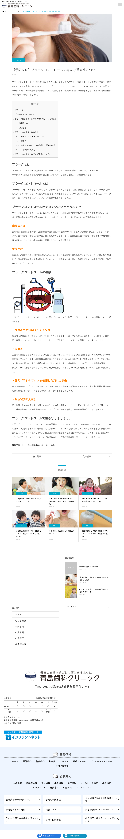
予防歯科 (19, 626)
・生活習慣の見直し (25, 150)
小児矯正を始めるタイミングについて (101, 820)
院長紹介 (40, 761)
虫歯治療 (17, 783)
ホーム (15, 761)
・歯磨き (21, 141)
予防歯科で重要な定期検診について (101, 799)
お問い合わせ (74, 835)
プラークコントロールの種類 (25, 132)
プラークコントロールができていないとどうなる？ (35, 119)
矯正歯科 (71, 783)
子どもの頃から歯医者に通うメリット (22, 820)
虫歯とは (21, 128)
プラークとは (19, 110)
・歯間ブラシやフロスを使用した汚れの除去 (35, 145)
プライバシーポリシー (101, 761)
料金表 (52, 761)
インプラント (39, 787)
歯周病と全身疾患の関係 (18, 799)
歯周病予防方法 (53, 799)
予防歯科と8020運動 (15, 809)
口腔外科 (67, 787)
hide (37, 104)
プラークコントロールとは (25, 114)
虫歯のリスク (52, 809)
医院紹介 (27, 761)
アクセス (64, 761)
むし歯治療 (20, 620)
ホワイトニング (83, 787)
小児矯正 (19, 638)
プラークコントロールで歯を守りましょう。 (32, 154)
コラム (19, 60)
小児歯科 (19, 632)
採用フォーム (79, 761)
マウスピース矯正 (89, 783)
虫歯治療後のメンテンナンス (99, 809)
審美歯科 (54, 787)
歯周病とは (22, 123)
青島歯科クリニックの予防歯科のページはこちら (33, 445)
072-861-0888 (48, 835)
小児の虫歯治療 (53, 819)
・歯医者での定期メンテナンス (30, 136)
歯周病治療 (20, 644)
